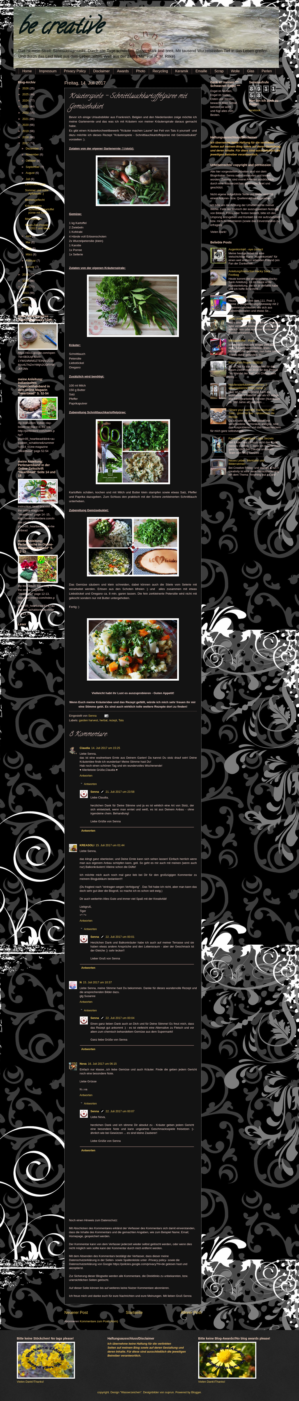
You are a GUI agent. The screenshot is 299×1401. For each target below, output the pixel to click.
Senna (92, 715)
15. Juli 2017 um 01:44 (110, 845)
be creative (60, 28)
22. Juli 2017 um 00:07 (120, 1111)
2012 (25, 299)
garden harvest (88, 720)
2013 (25, 293)
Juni (29, 236)
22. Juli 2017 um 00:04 (120, 1018)
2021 (25, 119)
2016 (25, 274)
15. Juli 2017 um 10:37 (97, 982)
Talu (121, 720)
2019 (25, 131)
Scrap (219, 71)
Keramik (181, 71)
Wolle (235, 71)
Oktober (31, 160)
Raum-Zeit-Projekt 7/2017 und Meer (37, 226)
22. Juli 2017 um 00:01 (120, 936)
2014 (25, 286)
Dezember (33, 148)
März (29, 254)
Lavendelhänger (35, 184)
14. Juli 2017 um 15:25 (105, 748)
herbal (103, 720)
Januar (30, 266)
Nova (83, 1063)
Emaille (201, 71)
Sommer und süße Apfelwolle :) (36, 192)
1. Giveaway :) (237, 296)
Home (27, 71)
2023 (25, 106)
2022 (25, 112)
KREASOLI (87, 845)
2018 (25, 137)
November (33, 154)
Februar (31, 260)
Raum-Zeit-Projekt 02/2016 (245, 362)
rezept (113, 720)
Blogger (196, 1392)
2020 (25, 124)
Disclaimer (101, 71)
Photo (140, 71)
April (29, 248)
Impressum (48, 71)
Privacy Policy (75, 71)
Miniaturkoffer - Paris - (242, 340)
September (33, 166)
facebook (255, 110)
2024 (25, 100)
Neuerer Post (76, 1312)
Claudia (85, 748)
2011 (25, 305)
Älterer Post (191, 1312)
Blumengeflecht (35, 199)
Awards (123, 71)
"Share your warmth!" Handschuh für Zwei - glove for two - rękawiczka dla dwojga (251, 413)
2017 (25, 143)
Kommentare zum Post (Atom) (99, 1321)
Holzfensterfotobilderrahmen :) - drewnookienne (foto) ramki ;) (248, 386)
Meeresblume (33, 218)
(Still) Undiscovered (240, 318)
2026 (25, 88)
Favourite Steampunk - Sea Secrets (251, 438)
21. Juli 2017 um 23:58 (120, 791)
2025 (25, 94)
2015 (25, 280)
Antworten (86, 775)
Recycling (160, 71)
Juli (28, 179)
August (30, 172)
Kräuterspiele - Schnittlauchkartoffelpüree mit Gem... (39, 209)
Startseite (134, 1312)
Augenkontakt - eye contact (245, 249)
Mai (28, 242)
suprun (169, 1392)
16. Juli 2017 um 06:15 (102, 1063)
